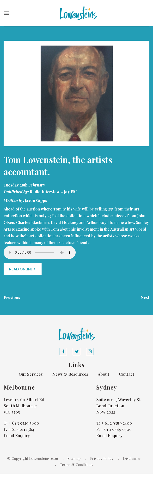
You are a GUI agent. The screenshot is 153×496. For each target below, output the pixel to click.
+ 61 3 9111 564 (21, 429)
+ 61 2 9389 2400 (116, 423)
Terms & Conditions (76, 464)
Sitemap (73, 458)
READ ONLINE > (22, 269)
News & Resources (70, 374)
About (103, 374)
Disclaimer (132, 458)
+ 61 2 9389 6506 (116, 429)
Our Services (31, 374)
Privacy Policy (101, 458)
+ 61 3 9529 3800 (23, 423)
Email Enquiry (17, 435)
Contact (126, 374)
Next (145, 297)
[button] (6, 13)
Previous (12, 297)
